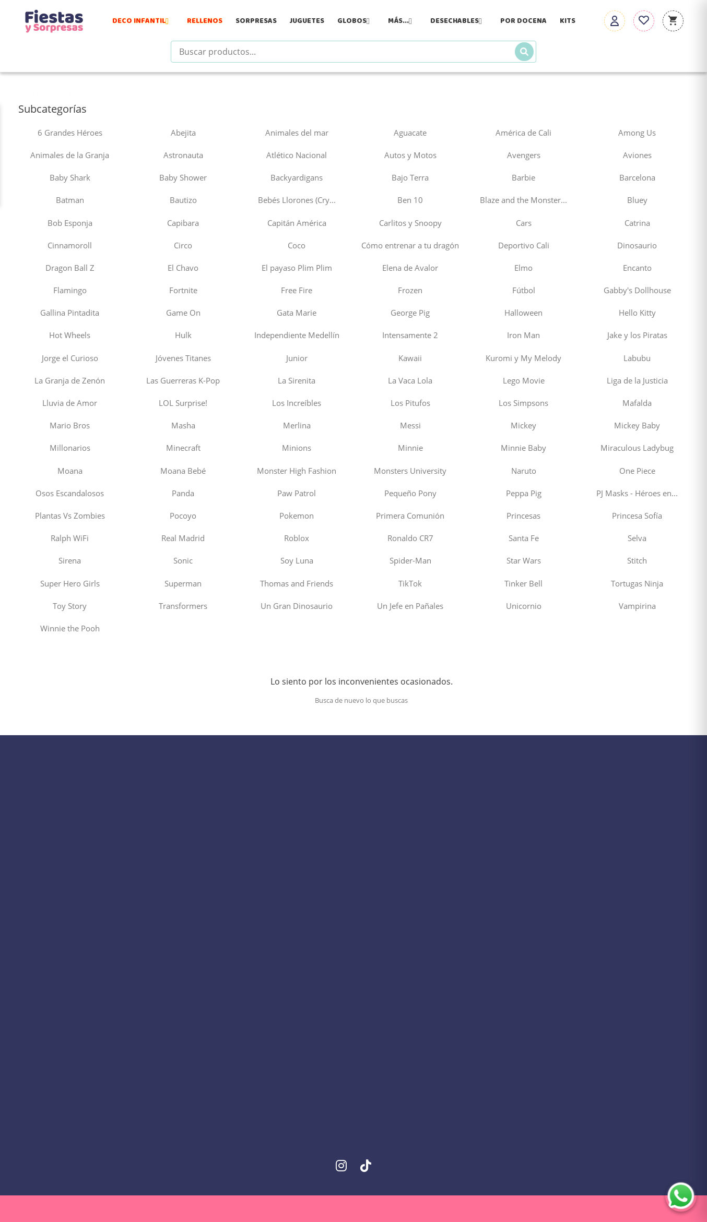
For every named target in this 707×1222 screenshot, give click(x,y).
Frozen (410, 290)
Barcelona (637, 177)
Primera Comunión (410, 515)
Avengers (523, 155)
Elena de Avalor (410, 267)
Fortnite (183, 290)
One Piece (637, 470)
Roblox (296, 538)
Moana (70, 470)
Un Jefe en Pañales (410, 606)
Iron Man (523, 335)
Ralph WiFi (70, 538)
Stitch (637, 560)
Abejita (183, 132)
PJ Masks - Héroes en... (637, 493)
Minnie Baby (523, 447)
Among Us (637, 132)
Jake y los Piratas (637, 335)
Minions (296, 447)
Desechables (458, 21)
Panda (183, 493)
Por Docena (523, 21)
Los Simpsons (523, 403)
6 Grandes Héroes (70, 132)
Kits (567, 21)
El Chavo (183, 267)
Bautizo (183, 200)
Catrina (637, 223)
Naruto (523, 470)
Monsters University (410, 470)
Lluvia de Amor (69, 403)
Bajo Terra (410, 177)
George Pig (410, 312)
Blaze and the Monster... (523, 200)
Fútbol (523, 290)
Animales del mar (296, 132)
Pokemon (296, 515)
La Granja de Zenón (69, 380)
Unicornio (523, 606)
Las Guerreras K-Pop (183, 380)
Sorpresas (256, 21)
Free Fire (296, 290)
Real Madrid (183, 538)
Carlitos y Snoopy (410, 223)
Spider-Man (410, 560)
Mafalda (637, 403)
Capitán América (296, 223)
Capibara (183, 223)
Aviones (637, 155)
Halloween (523, 312)
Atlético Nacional (296, 155)
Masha (183, 425)
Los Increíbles (296, 403)
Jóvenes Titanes (183, 358)
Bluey (637, 200)
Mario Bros (70, 425)
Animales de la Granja (69, 155)
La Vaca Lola (410, 380)
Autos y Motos (410, 155)
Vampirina (637, 606)
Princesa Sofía (637, 515)
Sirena (69, 560)
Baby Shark (70, 177)
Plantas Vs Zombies (70, 515)
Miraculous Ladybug (637, 447)
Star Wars (523, 560)
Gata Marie (296, 312)
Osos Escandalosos (70, 493)
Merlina (297, 425)
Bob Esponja (70, 223)
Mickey (523, 425)
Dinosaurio (637, 245)
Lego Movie (524, 380)
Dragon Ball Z (70, 267)
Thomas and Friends (296, 583)
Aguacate (410, 132)
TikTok (410, 583)
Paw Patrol (296, 493)
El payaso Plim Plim (297, 267)
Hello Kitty (637, 312)
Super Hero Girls (70, 583)
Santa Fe (524, 538)
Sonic (183, 560)
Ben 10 (410, 200)
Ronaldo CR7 (410, 538)
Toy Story (70, 606)
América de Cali (523, 132)
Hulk (183, 335)
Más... (402, 21)
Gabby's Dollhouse (637, 290)
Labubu (637, 358)
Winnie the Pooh (70, 628)
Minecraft (183, 447)
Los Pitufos (410, 403)
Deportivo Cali (523, 245)
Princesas (523, 515)
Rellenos (204, 21)
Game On (183, 312)
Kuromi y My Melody (523, 358)
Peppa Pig (523, 493)
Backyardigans (296, 177)
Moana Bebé (183, 470)
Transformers (183, 606)
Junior (297, 358)
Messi (410, 425)
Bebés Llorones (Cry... (297, 200)
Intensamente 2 (410, 335)
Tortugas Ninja (637, 583)
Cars (524, 223)
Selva (637, 538)
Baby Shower (183, 177)
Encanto (637, 267)
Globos (356, 21)
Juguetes (307, 21)
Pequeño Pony (410, 493)
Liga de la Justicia (637, 380)
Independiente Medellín (296, 335)
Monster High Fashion (296, 470)
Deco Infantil (143, 21)
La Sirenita (296, 380)
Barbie (523, 177)
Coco (296, 245)
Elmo (523, 267)
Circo (183, 245)
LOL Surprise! (183, 403)
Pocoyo (183, 515)
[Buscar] (524, 51)
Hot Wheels (69, 335)
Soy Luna (296, 560)
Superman (183, 583)
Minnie (410, 447)
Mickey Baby (637, 425)
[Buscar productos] (353, 52)
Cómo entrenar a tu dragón (410, 245)
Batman (70, 200)
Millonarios (70, 447)
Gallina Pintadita (69, 312)
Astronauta (183, 155)
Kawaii (410, 358)
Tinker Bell (523, 583)
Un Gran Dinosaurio (297, 606)
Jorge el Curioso (70, 358)
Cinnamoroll (70, 245)
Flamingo (70, 290)
